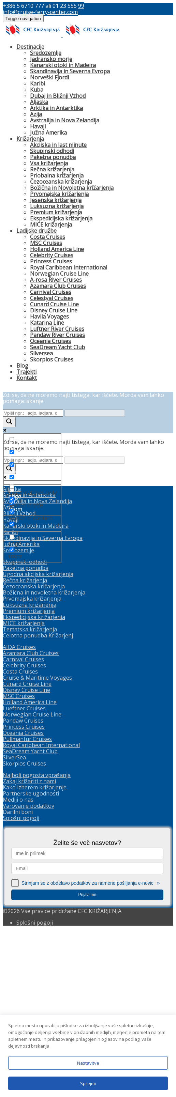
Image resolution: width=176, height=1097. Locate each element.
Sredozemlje (45, 53)
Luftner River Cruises (57, 329)
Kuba (36, 89)
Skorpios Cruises (51, 359)
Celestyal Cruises (51, 298)
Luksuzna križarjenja (57, 206)
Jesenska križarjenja (56, 200)
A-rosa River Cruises (56, 279)
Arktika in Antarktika (56, 108)
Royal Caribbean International (68, 267)
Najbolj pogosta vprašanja (37, 940)
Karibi (37, 83)
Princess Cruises (51, 261)
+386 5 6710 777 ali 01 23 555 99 (43, 6)
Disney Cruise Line (53, 310)
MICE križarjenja (51, 224)
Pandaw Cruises (23, 886)
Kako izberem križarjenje (35, 953)
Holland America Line (57, 249)
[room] (12, 502)
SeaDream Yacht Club (57, 347)
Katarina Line (47, 322)
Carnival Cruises (50, 292)
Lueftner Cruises (24, 874)
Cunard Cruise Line (54, 304)
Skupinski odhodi (52, 151)
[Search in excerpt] (12, 477)
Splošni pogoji (21, 983)
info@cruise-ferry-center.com (40, 12)
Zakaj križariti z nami (29, 947)
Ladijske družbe (36, 230)
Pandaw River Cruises (57, 335)
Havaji (38, 126)
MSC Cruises (46, 243)
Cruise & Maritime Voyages (37, 843)
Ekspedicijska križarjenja (61, 218)
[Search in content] (12, 464)
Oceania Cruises (50, 341)
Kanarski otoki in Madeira (63, 65)
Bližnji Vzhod (19, 679)
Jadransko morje (51, 59)
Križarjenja (30, 138)
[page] (12, 490)
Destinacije (30, 46)
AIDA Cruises (19, 812)
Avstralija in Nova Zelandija (64, 120)
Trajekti (26, 371)
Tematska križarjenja (30, 795)
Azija (36, 114)
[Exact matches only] (12, 439)
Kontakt (26, 378)
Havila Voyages (49, 316)
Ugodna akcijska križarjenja (38, 739)
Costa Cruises (47, 237)
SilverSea (14, 923)
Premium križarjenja (56, 212)
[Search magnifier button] (9, 422)
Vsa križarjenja (49, 163)
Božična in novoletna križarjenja (44, 758)
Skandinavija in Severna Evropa (70, 71)
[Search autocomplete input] (94, 413)
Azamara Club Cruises (58, 286)
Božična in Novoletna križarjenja (72, 187)
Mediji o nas (18, 965)
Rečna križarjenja (52, 169)
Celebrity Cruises (51, 255)
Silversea (41, 353)
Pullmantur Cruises (27, 904)
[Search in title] (12, 452)
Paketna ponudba (53, 157)
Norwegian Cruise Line (59, 273)
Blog (22, 365)
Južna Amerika (48, 132)
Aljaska (39, 102)
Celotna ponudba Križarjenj (38, 801)
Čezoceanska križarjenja (61, 181)
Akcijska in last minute (58, 145)
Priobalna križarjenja (57, 175)
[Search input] (33, 413)
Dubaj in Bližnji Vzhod (58, 95)
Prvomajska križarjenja (59, 194)
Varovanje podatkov (28, 971)
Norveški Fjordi (49, 77)
